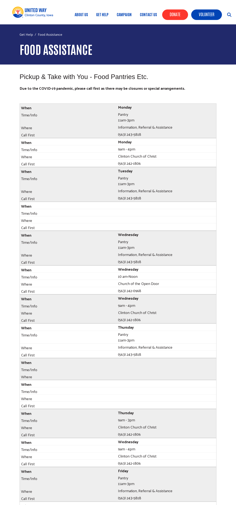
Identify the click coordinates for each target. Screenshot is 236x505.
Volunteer (206, 14)
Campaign (124, 14)
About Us (81, 14)
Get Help (102, 14)
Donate (175, 14)
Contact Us (148, 14)
